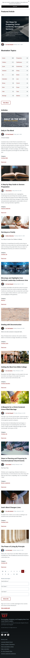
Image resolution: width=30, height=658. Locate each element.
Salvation (4, 70)
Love (17, 79)
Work (3, 87)
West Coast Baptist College (7, 646)
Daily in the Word (5, 649)
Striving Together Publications (8, 644)
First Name (4, 586)
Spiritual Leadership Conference (8, 653)
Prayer (17, 87)
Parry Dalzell (8, 464)
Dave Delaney (9, 190)
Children (4, 62)
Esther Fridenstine (10, 235)
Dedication (4, 79)
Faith (3, 91)
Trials (17, 91)
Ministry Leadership (5, 483)
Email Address (5, 581)
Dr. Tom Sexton (9, 370)
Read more (3, 162)
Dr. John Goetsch (9, 511)
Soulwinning (19, 66)
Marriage (4, 95)
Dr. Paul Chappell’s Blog (6, 651)
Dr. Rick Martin (9, 550)
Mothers (18, 95)
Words (17, 74)
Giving (17, 70)
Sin (3, 74)
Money (3, 83)
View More (6, 102)
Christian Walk (4, 158)
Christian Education (5, 383)
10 (9, 575)
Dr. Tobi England (9, 328)
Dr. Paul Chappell (9, 44)
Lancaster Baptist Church (7, 642)
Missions (3, 300)
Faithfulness (19, 62)
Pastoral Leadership (5, 208)
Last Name (4, 591)
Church (18, 83)
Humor (3, 58)
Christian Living (4, 343)
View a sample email (5, 608)
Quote (3, 66)
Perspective (19, 58)
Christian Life (4, 254)
